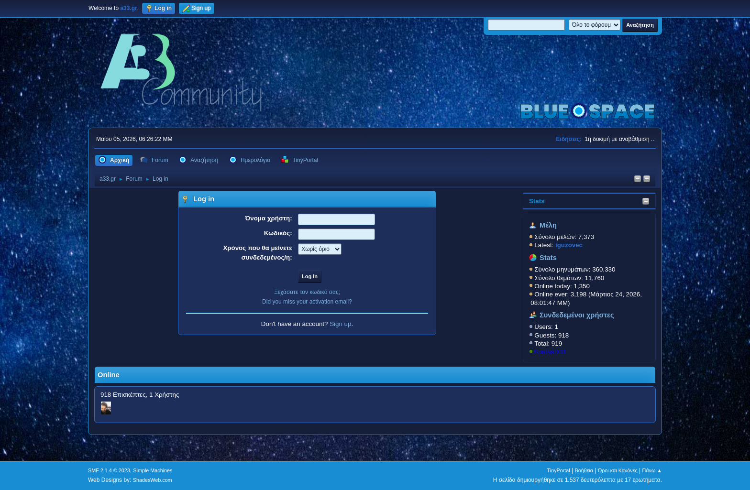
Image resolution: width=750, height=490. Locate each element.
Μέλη (548, 225)
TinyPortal (558, 470)
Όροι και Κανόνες (618, 470)
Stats (537, 201)
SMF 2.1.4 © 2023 (109, 470)
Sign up (340, 323)
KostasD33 (549, 351)
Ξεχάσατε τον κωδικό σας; (307, 292)
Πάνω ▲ (652, 470)
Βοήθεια (583, 470)
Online (109, 375)
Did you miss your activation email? (307, 301)
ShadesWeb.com (152, 480)
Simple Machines (152, 470)
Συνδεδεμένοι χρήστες (577, 315)
